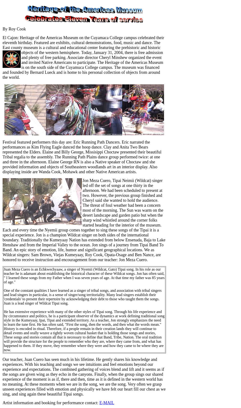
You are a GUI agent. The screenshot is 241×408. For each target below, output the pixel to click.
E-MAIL (106, 402)
